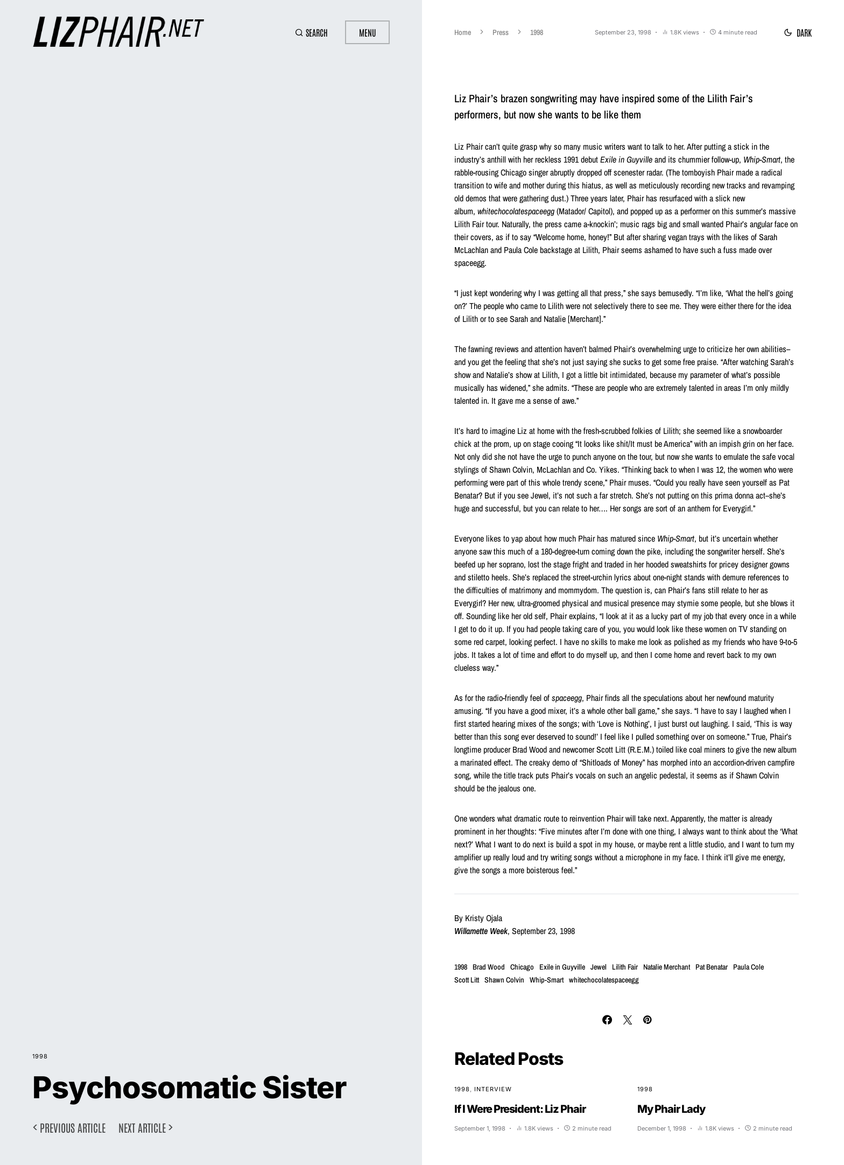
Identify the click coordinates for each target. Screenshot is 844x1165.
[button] (311, 32)
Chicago (522, 967)
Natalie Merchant (666, 967)
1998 (40, 1056)
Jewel (598, 967)
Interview (493, 1089)
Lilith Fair (625, 967)
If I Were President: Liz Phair (520, 1109)
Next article (142, 1127)
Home (462, 32)
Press (501, 32)
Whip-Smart (547, 980)
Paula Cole (748, 967)
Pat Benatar (711, 967)
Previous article (72, 1127)
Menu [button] (367, 32)
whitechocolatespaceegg (604, 980)
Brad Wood (489, 967)
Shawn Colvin (504, 980)
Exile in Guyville (562, 967)
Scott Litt (466, 980)
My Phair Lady (671, 1109)
